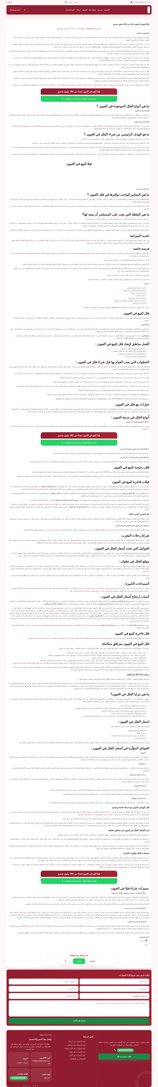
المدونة (85, 10)
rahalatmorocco (91, 29)
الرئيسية (106, 10)
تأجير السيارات (70, 10)
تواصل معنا (92, 10)
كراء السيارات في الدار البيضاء (75, 1048)
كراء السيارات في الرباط (77, 1041)
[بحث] (24, 9)
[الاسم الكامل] (114, 981)
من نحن (100, 10)
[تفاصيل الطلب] (79, 1008)
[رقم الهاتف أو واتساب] (43, 981)
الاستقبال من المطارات (77, 1059)
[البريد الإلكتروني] (43, 996)
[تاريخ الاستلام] (114, 989)
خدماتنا (78, 10)
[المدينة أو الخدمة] (114, 996)
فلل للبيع (60, 29)
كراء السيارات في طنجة (77, 1052)
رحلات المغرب (138, 373)
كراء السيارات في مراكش (76, 1045)
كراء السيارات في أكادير (77, 1055)
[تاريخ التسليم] (43, 989)
